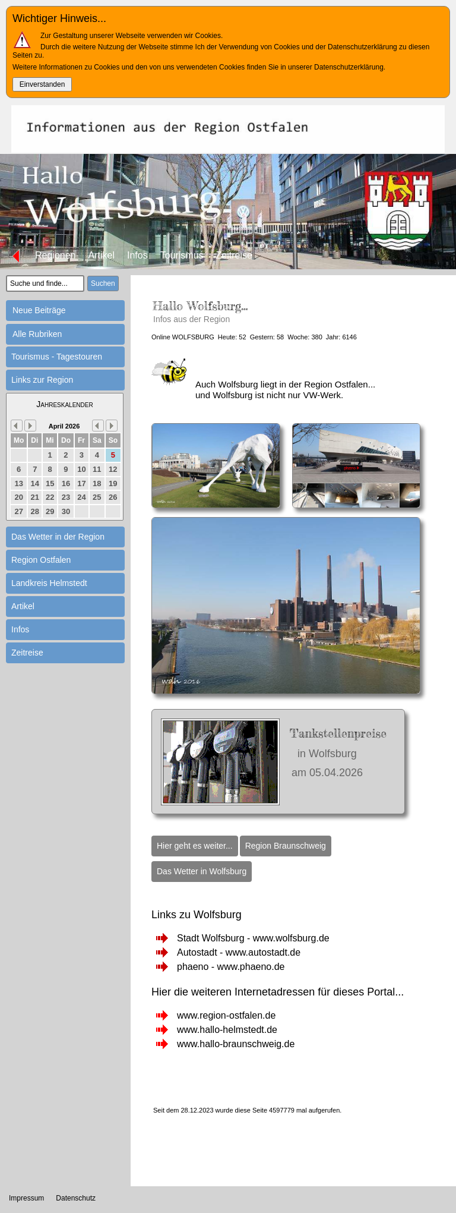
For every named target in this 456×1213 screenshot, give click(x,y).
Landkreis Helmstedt (49, 583)
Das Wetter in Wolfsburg (201, 871)
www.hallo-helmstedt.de (227, 1030)
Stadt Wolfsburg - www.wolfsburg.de (253, 938)
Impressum (26, 1198)
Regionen (55, 255)
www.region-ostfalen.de (226, 1015)
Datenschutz (76, 1198)
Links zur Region (42, 380)
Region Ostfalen (41, 560)
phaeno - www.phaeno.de (230, 967)
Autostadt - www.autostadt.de (238, 952)
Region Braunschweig (285, 845)
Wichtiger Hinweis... (59, 18)
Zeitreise (234, 255)
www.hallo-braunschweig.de (235, 1044)
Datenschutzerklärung (349, 67)
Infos (137, 255)
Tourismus (182, 255)
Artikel (101, 255)
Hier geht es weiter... (195, 845)
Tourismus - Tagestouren (56, 356)
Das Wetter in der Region (57, 536)
